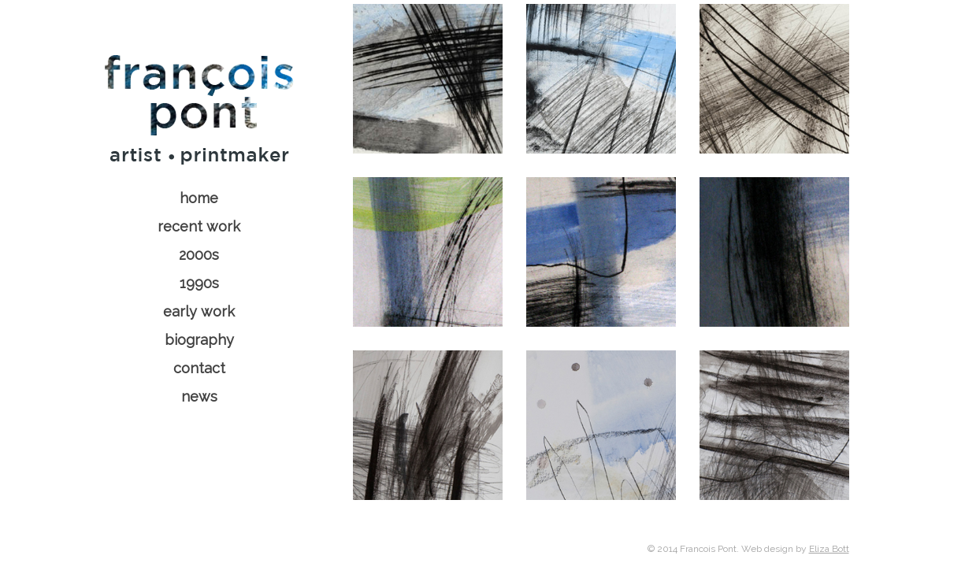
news (199, 396)
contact (199, 368)
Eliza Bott (829, 548)
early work (199, 311)
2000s (199, 254)
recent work (199, 226)
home (199, 198)
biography (199, 339)
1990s (199, 283)
